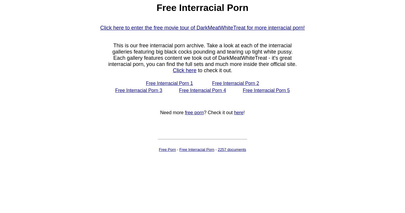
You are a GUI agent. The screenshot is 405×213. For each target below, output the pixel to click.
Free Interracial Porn (196, 149)
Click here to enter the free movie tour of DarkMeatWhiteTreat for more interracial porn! (202, 28)
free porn (194, 112)
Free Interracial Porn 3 (138, 90)
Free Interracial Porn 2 (235, 83)
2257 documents (232, 149)
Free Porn (167, 149)
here (238, 112)
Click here (184, 70)
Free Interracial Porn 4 (202, 90)
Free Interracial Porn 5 (266, 90)
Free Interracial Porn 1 (169, 83)
